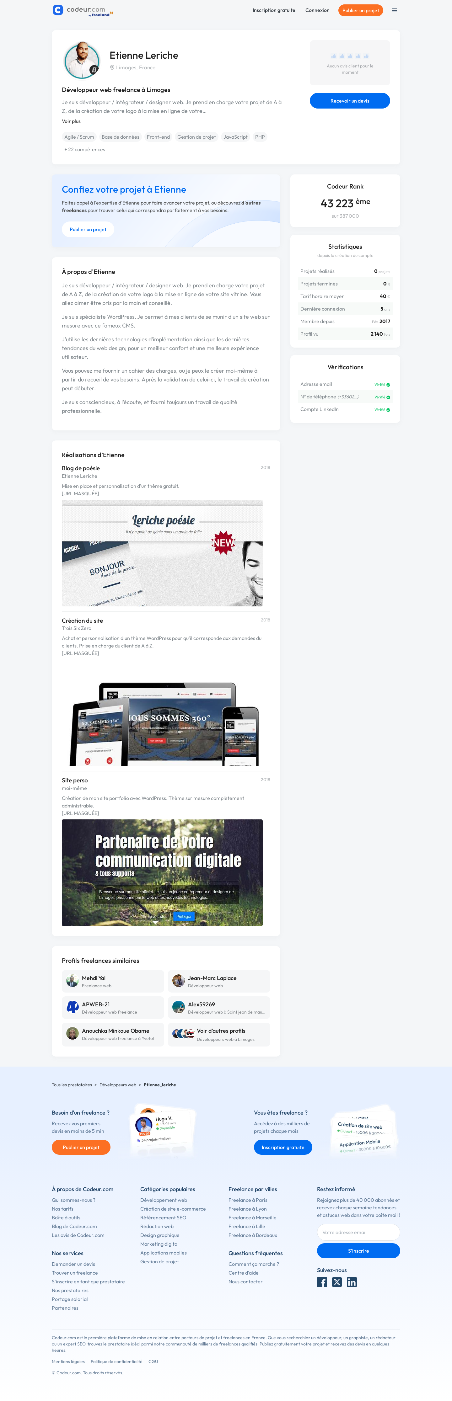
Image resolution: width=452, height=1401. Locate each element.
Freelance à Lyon (248, 1209)
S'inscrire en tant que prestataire (88, 1281)
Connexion (317, 10)
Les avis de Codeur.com (78, 1235)
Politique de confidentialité (117, 1361)
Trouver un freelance (75, 1273)
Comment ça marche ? (254, 1264)
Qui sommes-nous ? (73, 1200)
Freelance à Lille (247, 1226)
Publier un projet (360, 10)
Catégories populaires (167, 1189)
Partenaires (65, 1308)
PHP (260, 137)
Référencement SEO (163, 1217)
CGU (153, 1361)
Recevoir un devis (350, 101)
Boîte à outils (66, 1217)
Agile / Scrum (79, 137)
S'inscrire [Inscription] (358, 1251)
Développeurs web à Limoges (226, 1039)
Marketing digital (159, 1244)
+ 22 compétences (84, 149)
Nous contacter (246, 1281)
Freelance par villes (253, 1189)
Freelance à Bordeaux (253, 1235)
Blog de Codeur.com (74, 1226)
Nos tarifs (62, 1209)
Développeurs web (118, 1085)
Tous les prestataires (72, 1085)
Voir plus (71, 121)
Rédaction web (157, 1226)
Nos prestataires (70, 1290)
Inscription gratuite (274, 10)
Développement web (163, 1200)
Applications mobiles (163, 1252)
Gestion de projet (196, 137)
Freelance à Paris (248, 1200)
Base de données (120, 137)
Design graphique (160, 1235)
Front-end (158, 137)
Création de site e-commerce (173, 1209)
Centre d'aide (244, 1273)
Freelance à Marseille (253, 1217)
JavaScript (235, 137)
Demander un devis (73, 1264)
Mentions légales (68, 1361)
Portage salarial (70, 1299)
